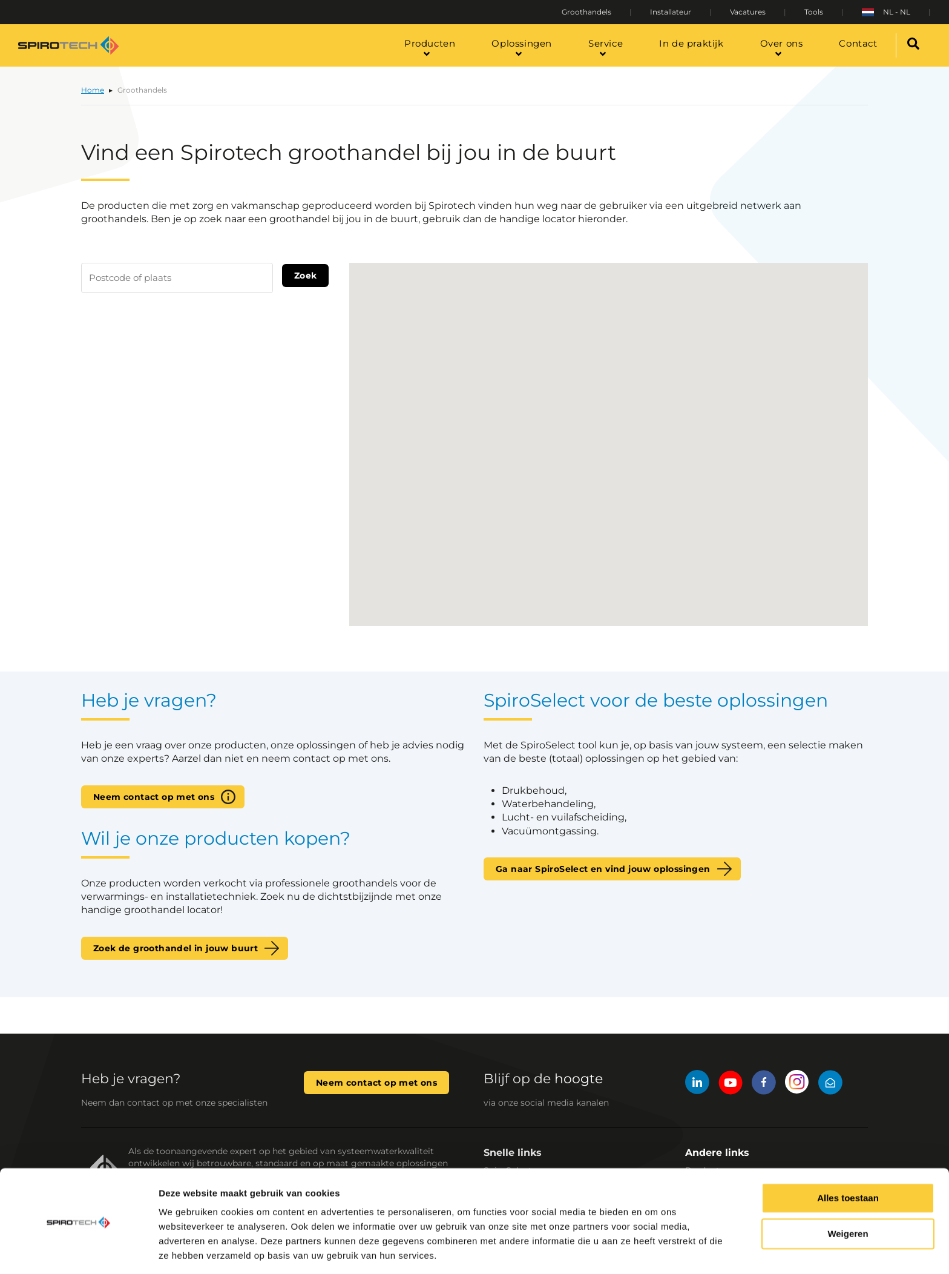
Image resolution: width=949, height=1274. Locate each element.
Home (92, 89)
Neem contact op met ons (153, 796)
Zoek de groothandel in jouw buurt (175, 948)
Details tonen (187, 1250)
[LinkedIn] (697, 1084)
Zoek (305, 275)
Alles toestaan (848, 1159)
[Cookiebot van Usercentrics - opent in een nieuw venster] (78, 1250)
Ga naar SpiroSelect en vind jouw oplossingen (603, 868)
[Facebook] (764, 1084)
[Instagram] (797, 1084)
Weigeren (847, 1195)
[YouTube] (730, 1084)
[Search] (913, 45)
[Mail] (830, 1084)
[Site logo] (68, 45)
